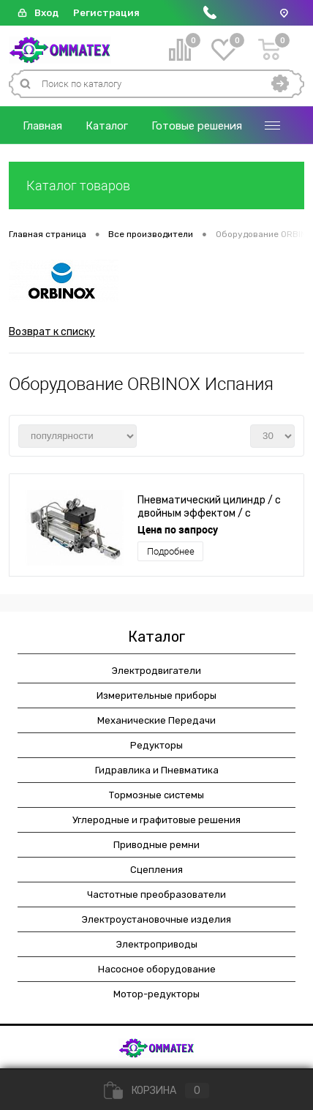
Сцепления (156, 869)
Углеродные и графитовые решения (156, 819)
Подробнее (171, 551)
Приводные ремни (156, 844)
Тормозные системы (156, 795)
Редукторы (156, 745)
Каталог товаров (156, 185)
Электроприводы (156, 944)
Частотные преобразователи (156, 894)
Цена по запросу (177, 529)
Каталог (107, 125)
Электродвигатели (156, 670)
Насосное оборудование (157, 969)
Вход (46, 12)
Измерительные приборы (156, 695)
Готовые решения (196, 125)
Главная (42, 125)
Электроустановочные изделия (156, 919)
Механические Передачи (156, 720)
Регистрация (106, 12)
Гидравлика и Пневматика (157, 770)
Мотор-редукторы (156, 994)
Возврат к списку (52, 332)
